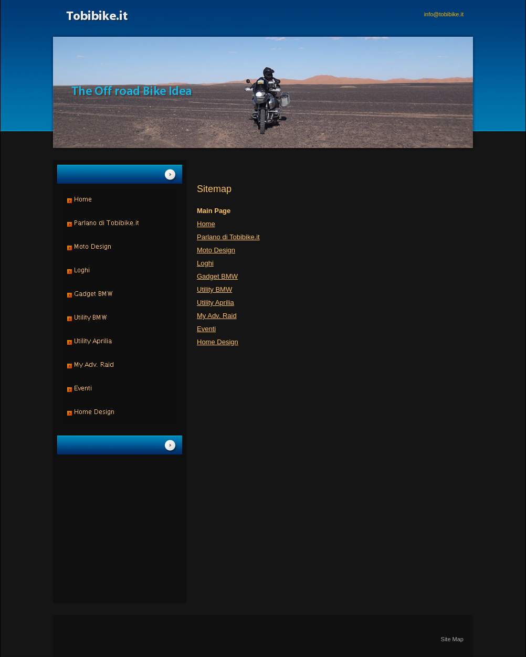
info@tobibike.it (444, 14)
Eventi (206, 329)
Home (206, 224)
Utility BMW (214, 289)
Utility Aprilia (215, 302)
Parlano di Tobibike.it (228, 237)
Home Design (217, 342)
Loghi (205, 263)
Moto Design (216, 250)
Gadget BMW (217, 276)
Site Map (452, 639)
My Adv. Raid (217, 316)
